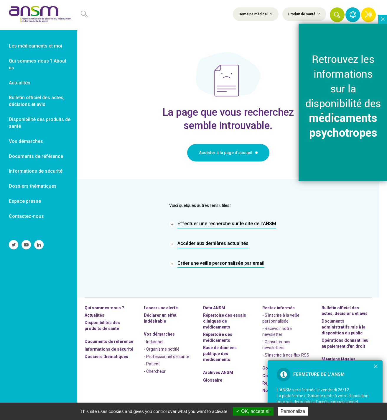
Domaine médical (256, 14)
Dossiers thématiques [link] (33, 186)
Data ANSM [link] (214, 307)
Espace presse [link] (25, 201)
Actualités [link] (19, 83)
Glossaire (212, 380)
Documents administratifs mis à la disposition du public (343, 327)
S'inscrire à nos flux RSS (287, 355)
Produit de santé (304, 14)
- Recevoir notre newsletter (277, 331)
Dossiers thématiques (106, 356)
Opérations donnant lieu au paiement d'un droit (345, 343)
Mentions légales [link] (338, 359)
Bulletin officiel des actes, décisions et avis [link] (37, 101)
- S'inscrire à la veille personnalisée (280, 318)
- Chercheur (155, 371)
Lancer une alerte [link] (161, 307)
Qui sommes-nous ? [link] (104, 307)
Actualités (94, 315)
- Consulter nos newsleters (276, 344)
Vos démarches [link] (26, 141)
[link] (38, 15)
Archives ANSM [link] (218, 372)
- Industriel (153, 341)
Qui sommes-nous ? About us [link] (37, 64)
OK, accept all (253, 411)
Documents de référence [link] (36, 156)
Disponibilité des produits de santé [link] (39, 123)
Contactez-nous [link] (26, 216)
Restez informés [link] (278, 307)
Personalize (293, 411)
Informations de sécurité (109, 349)
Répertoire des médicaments (217, 337)
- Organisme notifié (161, 349)
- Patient (152, 364)
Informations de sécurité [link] (35, 171)
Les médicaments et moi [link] (35, 46)
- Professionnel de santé (166, 356)
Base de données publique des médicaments (220, 353)
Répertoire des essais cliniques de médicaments (224, 321)
